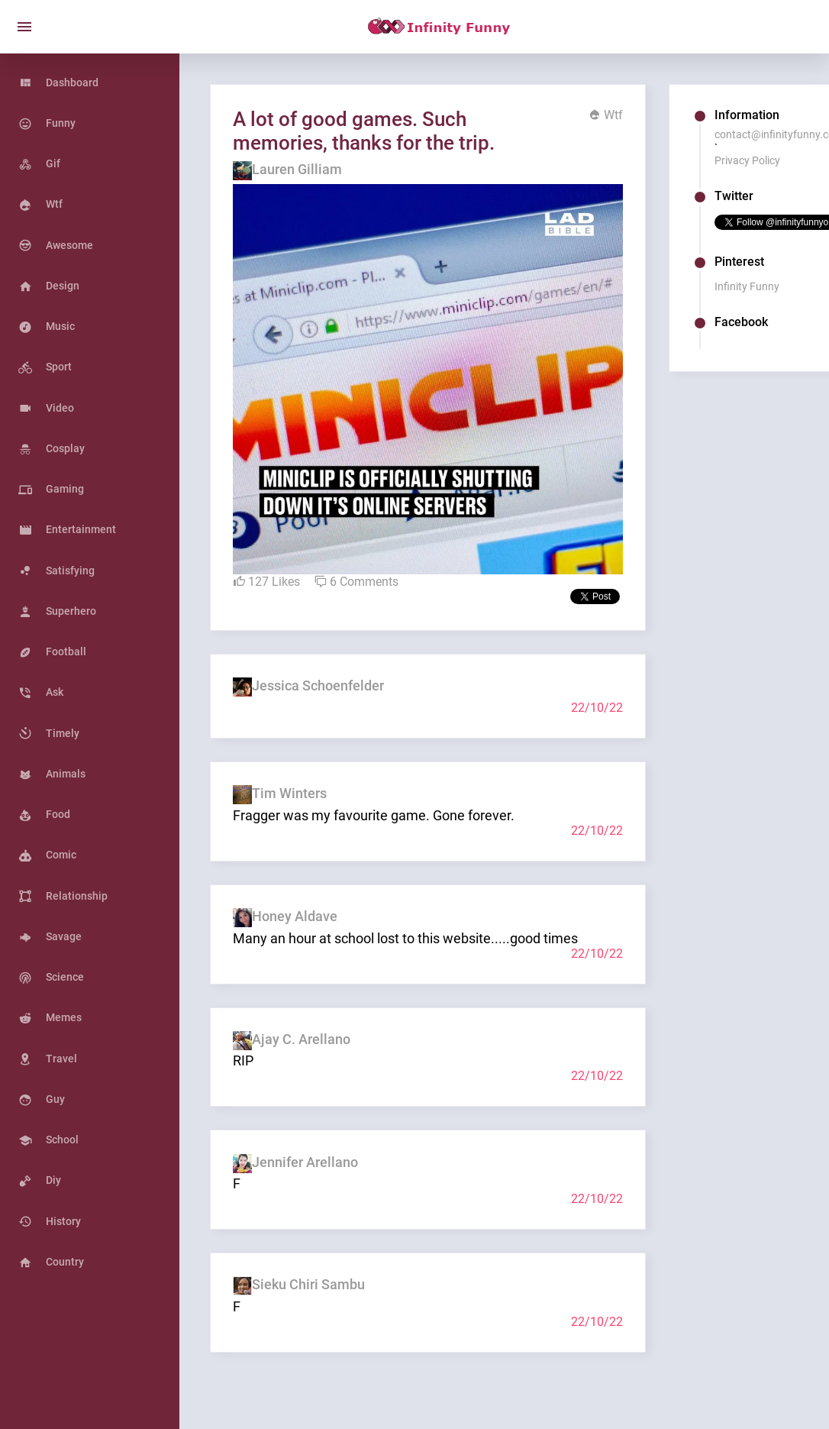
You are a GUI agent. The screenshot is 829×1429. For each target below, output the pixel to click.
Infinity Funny (746, 286)
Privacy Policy (747, 160)
